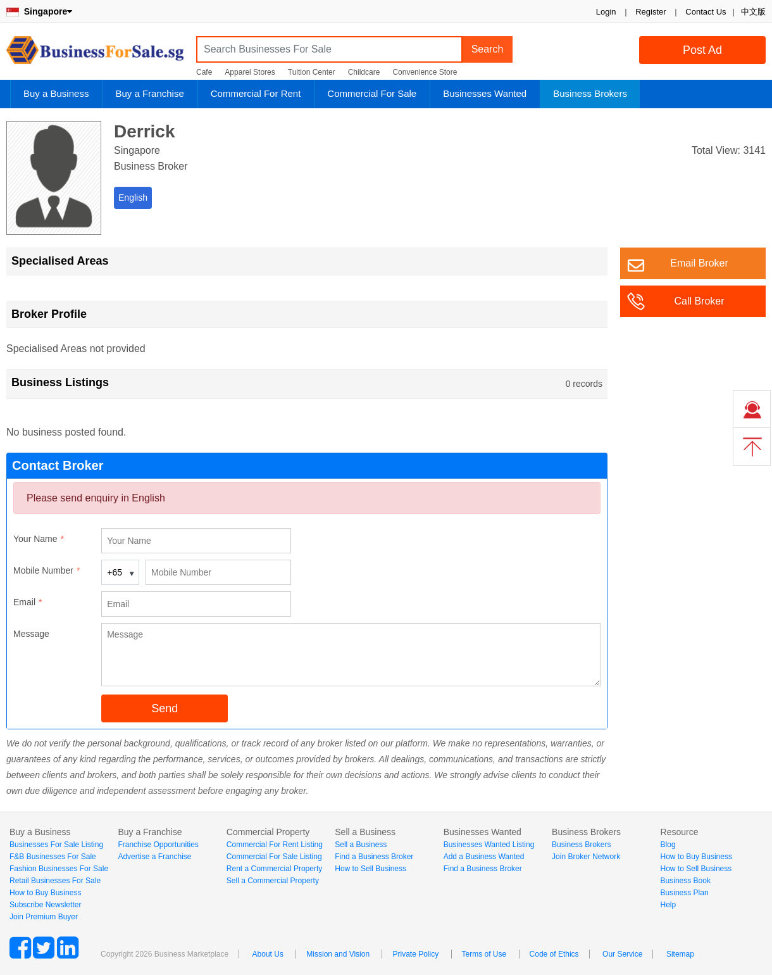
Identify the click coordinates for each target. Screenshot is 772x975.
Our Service (622, 954)
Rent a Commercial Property (274, 868)
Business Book (686, 880)
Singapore (39, 11)
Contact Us (705, 11)
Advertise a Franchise (154, 856)
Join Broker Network (586, 856)
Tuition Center (311, 72)
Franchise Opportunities (158, 844)
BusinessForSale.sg (95, 54)
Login (606, 11)
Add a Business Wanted (484, 856)
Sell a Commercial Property (273, 880)
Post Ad (702, 50)
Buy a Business (56, 93)
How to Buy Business (45, 892)
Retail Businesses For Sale (55, 880)
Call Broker (699, 301)
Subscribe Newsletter (45, 904)
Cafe (204, 72)
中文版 (753, 11)
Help (668, 904)
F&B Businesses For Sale (52, 856)
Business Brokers (590, 93)
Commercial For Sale (371, 93)
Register (650, 11)
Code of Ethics (554, 954)
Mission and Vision (338, 954)
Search (487, 49)
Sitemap (680, 954)
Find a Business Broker (374, 856)
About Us (267, 954)
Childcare (364, 72)
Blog (668, 844)
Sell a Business (361, 844)
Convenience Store (424, 72)
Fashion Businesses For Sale (58, 868)
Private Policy (415, 954)
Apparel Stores (250, 72)
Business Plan (685, 892)
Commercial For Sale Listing (274, 856)
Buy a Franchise (149, 93)
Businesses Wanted (484, 93)
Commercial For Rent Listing (275, 844)
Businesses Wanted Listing (489, 844)
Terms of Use (484, 954)
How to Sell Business (370, 868)
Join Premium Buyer (43, 916)
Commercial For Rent (256, 93)
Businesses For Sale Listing (56, 844)
